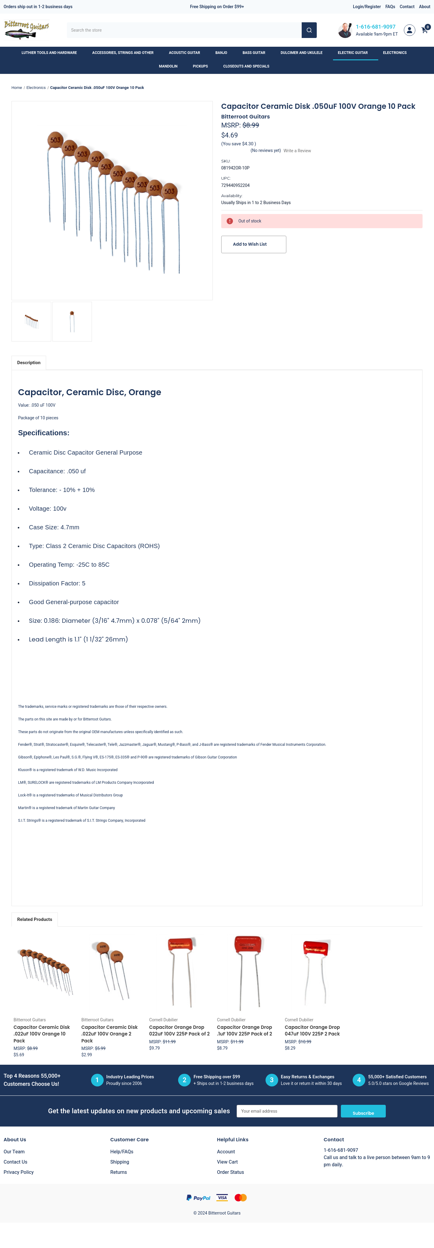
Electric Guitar (355, 52)
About (424, 7)
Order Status (230, 1172)
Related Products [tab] (34, 919)
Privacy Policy (19, 1172)
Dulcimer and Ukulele (304, 52)
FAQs (390, 7)
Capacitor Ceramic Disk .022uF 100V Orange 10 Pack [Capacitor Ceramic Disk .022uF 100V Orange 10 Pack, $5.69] (42, 1034)
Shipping (119, 1162)
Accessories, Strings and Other (125, 52)
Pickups (203, 66)
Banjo (224, 52)
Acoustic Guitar (187, 52)
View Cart (227, 1162)
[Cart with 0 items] (424, 30)
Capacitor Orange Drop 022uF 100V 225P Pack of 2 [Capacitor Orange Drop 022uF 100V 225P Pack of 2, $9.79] (179, 1030)
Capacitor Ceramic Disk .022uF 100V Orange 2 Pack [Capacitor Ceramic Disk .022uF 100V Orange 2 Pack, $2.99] (109, 1034)
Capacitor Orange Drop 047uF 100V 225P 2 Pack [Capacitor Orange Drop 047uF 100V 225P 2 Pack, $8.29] (312, 1030)
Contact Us (15, 1162)
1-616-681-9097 (376, 27)
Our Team (14, 1151)
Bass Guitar (257, 52)
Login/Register (367, 7)
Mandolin (171, 66)
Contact (407, 7)
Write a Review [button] (297, 151)
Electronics (397, 52)
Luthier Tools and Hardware (52, 52)
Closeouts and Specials (249, 66)
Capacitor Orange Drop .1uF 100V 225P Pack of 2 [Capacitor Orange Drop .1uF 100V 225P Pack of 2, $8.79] (244, 1030)
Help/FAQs (122, 1151)
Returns (118, 1172)
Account (226, 1151)
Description (28, 362)
